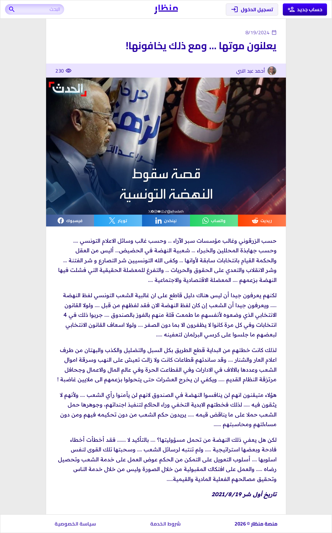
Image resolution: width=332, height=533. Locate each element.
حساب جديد (305, 9)
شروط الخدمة (165, 523)
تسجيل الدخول (252, 9)
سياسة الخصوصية (75, 523)
